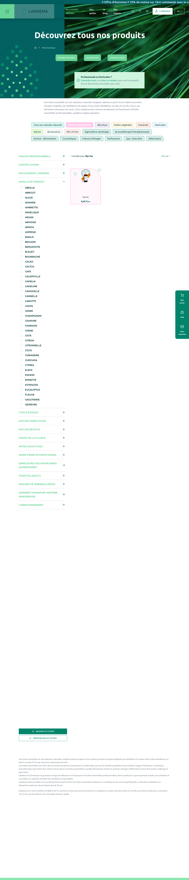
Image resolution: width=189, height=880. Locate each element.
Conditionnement (31, 504)
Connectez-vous (88, 80)
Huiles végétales (123, 124)
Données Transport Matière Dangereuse (38, 494)
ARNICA (29, 227)
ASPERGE (30, 231)
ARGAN (29, 217)
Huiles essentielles (79, 124)
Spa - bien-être (134, 138)
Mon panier (182, 299)
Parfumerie (113, 138)
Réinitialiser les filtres (43, 738)
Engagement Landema (34, 173)
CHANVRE (31, 320)
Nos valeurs (117, 11)
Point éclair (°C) (30, 475)
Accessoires (53, 131)
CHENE (29, 330)
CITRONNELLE (33, 345)
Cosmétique (69, 138)
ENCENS (29, 374)
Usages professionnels (35, 156)
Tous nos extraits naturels (48, 124)
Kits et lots (73, 131)
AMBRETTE (31, 207)
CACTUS (29, 266)
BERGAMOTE (32, 246)
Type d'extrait (29, 412)
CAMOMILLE (32, 291)
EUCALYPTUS (32, 389)
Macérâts (143, 124)
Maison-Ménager (91, 138)
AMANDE (30, 202)
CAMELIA (30, 281)
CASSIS (29, 305)
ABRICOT (30, 192)
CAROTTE (30, 300)
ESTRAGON (31, 384)
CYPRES (29, 365)
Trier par (165, 156)
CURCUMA (31, 360)
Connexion (162, 11)
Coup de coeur (117, 57)
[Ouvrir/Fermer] (7, 11)
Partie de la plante (32, 437)
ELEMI (28, 369)
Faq (182, 314)
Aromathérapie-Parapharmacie (132, 131)
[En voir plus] (83, 11)
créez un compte (109, 80)
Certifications (29, 164)
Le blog (105, 11)
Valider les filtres (42, 731)
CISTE (28, 335)
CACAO (29, 261)
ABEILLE (30, 187)
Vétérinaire (155, 138)
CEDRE (29, 310)
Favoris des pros (66, 57)
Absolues (102, 124)
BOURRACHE (32, 256)
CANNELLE (31, 296)
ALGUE (29, 197)
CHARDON (31, 325)
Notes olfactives (30, 446)
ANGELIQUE (32, 212)
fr (178, 11)
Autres (37, 131)
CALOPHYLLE (32, 276)
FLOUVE (29, 394)
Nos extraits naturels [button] (72, 11)
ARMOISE (30, 222)
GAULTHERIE (32, 399)
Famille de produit (31, 181)
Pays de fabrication (32, 420)
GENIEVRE (31, 404)
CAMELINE (31, 286)
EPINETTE (30, 379)
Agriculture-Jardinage (97, 131)
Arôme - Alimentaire (45, 138)
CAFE (28, 271)
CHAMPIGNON (33, 315)
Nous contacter (182, 330)
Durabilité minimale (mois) (37, 484)
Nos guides (92, 11)
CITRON (29, 340)
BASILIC (29, 236)
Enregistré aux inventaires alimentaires (38, 465)
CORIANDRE (32, 355)
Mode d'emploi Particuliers (37, 454)
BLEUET (29, 251)
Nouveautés (92, 57)
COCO (28, 350)
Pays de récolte (29, 429)
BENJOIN (30, 241)
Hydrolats (160, 124)
